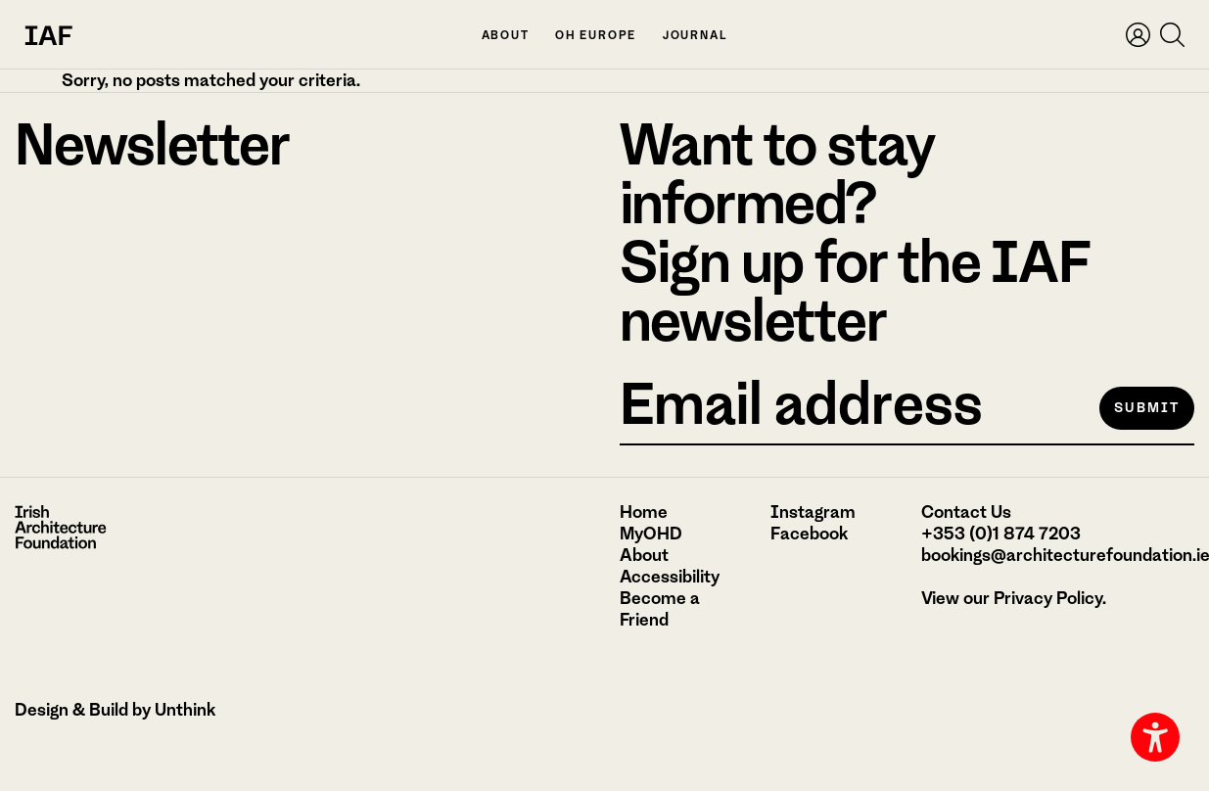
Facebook (809, 533)
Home (644, 512)
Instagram (813, 512)
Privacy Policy (1048, 598)
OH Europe (595, 35)
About (506, 35)
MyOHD (651, 533)
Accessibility (670, 576)
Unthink (185, 710)
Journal (695, 35)
